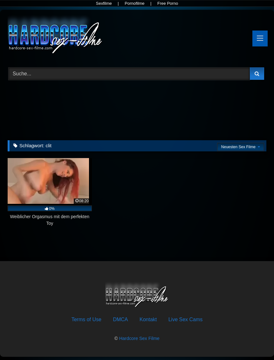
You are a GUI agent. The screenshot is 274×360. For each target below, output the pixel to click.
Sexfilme (104, 3)
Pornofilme (134, 3)
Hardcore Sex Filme (139, 338)
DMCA (120, 319)
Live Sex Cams (185, 319)
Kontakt (148, 319)
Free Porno (167, 3)
